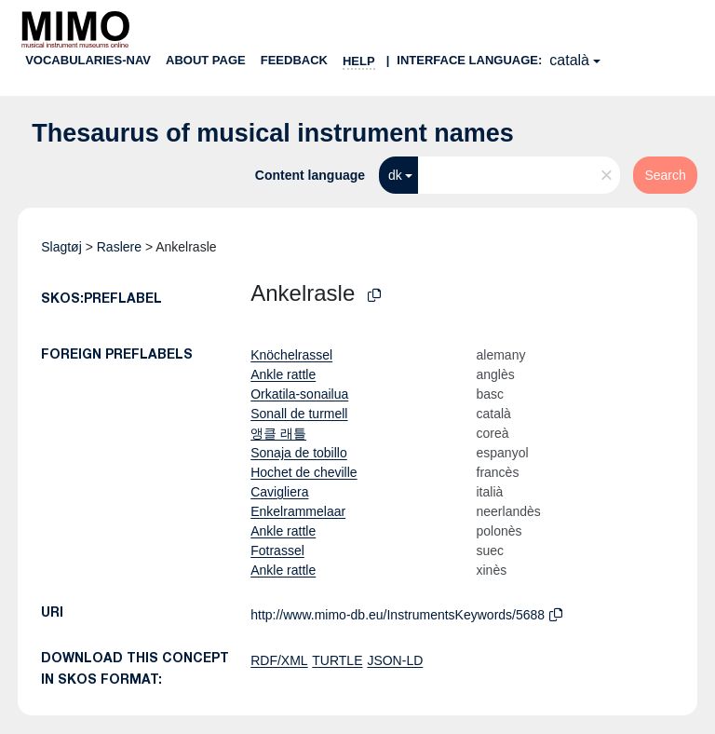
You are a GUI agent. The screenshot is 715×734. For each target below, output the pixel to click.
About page (206, 60)
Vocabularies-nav (88, 60)
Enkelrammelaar (297, 511)
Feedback (294, 60)
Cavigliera (279, 491)
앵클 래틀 (278, 433)
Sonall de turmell (298, 413)
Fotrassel (277, 550)
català (569, 60)
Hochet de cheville (303, 472)
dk (395, 175)
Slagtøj (61, 246)
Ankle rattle (283, 374)
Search (664, 175)
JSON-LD (395, 660)
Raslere (119, 246)
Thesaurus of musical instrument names (273, 133)
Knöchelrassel (291, 354)
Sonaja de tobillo (298, 452)
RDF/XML (278, 660)
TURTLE (337, 660)
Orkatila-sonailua (299, 394)
